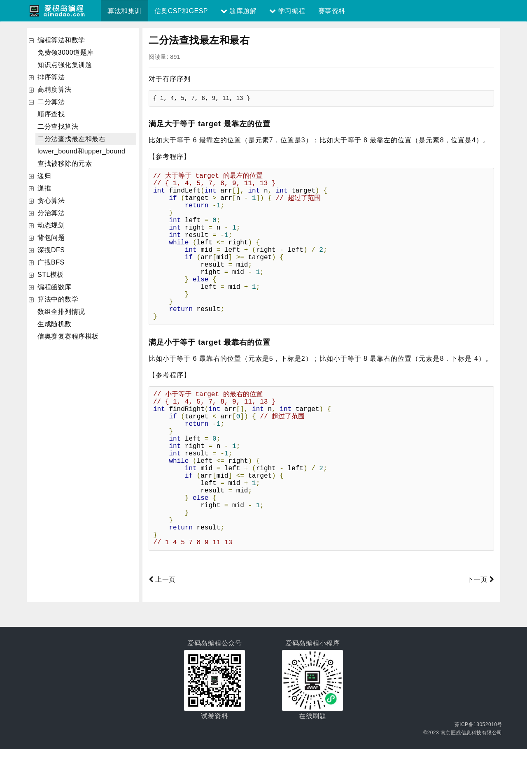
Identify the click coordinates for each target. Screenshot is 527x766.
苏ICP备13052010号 (478, 741)
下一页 (480, 596)
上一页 (162, 596)
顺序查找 (51, 114)
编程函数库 (54, 286)
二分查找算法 (57, 126)
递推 (44, 188)
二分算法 (51, 101)
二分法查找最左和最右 (71, 138)
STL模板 (50, 274)
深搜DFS (51, 249)
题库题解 (239, 10)
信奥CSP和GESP (181, 10)
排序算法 (51, 77)
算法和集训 (124, 10)
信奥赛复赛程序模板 (68, 336)
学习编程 (287, 10)
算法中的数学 (57, 299)
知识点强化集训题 (64, 64)
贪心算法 (51, 200)
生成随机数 (54, 323)
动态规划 (51, 225)
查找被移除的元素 (64, 163)
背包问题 (51, 237)
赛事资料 (331, 10)
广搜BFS (51, 262)
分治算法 (51, 212)
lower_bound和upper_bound (81, 151)
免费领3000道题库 (65, 52)
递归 (44, 175)
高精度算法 (54, 89)
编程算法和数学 (61, 40)
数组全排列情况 (61, 311)
